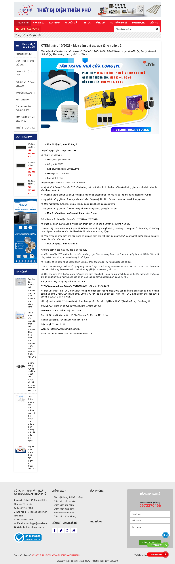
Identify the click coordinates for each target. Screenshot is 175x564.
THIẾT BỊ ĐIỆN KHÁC (25, 128)
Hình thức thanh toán (63, 512)
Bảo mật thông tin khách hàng (67, 497)
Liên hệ (154, 22)
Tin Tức (86, 22)
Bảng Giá (100, 22)
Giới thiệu (38, 22)
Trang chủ (22, 22)
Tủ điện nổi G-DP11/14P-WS (32, 182)
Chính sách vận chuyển (64, 501)
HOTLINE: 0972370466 (27, 29)
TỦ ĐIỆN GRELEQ (24, 93)
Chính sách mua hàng (63, 509)
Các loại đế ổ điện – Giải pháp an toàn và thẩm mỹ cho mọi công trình (32, 293)
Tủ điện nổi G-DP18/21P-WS (32, 145)
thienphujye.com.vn (35, 527)
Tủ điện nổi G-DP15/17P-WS (32, 164)
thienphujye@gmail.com (36, 523)
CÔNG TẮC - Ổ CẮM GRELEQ (25, 84)
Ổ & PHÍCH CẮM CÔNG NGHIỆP (23, 108)
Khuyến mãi (71, 22)
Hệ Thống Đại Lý (118, 22)
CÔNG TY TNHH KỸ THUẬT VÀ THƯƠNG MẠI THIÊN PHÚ (55, 555)
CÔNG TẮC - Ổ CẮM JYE (25, 73)
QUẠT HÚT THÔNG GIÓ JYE (25, 63)
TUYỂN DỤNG (138, 22)
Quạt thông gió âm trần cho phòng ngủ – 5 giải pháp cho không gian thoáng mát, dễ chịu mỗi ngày (31, 418)
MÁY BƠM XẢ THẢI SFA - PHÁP (25, 119)
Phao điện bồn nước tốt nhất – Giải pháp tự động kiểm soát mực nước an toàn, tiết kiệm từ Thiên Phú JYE (32, 335)
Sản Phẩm (54, 22)
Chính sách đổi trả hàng (64, 516)
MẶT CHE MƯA (23, 99)
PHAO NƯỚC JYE (24, 54)
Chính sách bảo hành (63, 505)
